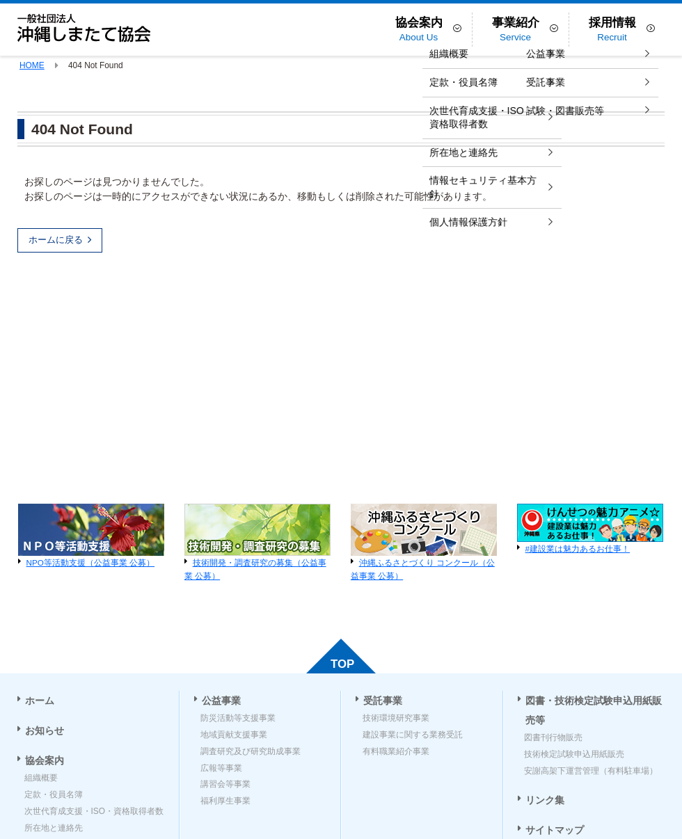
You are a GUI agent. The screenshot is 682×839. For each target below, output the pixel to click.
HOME (32, 65)
